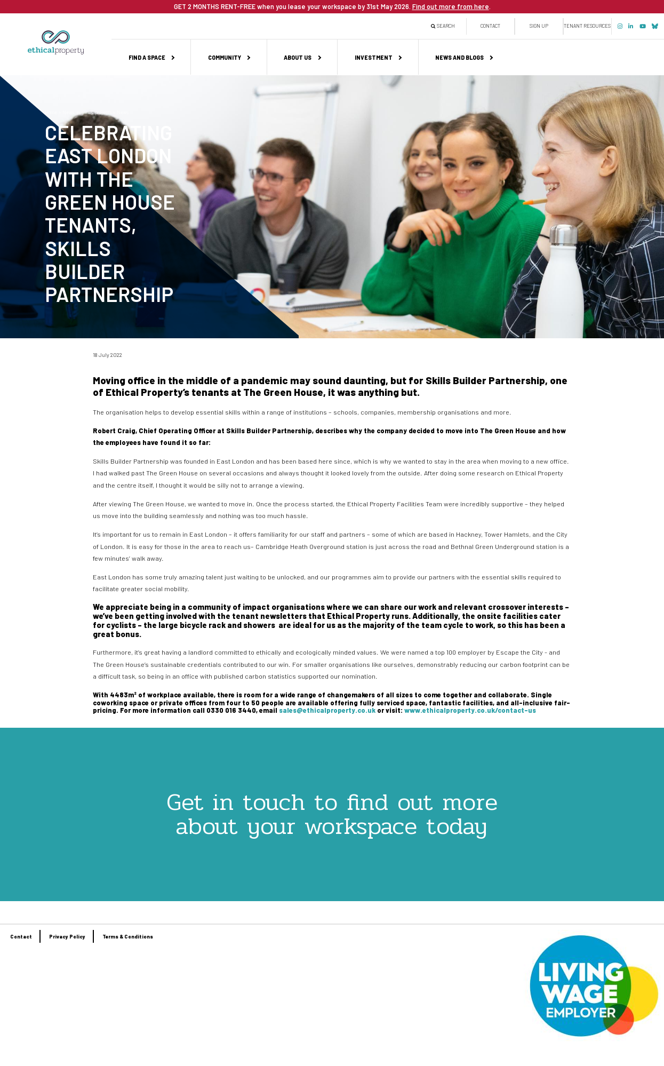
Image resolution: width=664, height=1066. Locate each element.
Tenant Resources (587, 26)
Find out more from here (450, 6)
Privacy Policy (67, 937)
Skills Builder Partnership (485, 380)
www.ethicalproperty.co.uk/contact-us (470, 710)
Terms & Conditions (127, 937)
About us (297, 57)
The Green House (283, 392)
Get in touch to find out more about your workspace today (332, 814)
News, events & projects (86, 112)
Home (51, 112)
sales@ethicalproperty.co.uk (327, 710)
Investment (374, 57)
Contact (490, 26)
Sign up (539, 26)
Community (224, 57)
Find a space (147, 57)
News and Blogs (459, 57)
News (123, 112)
